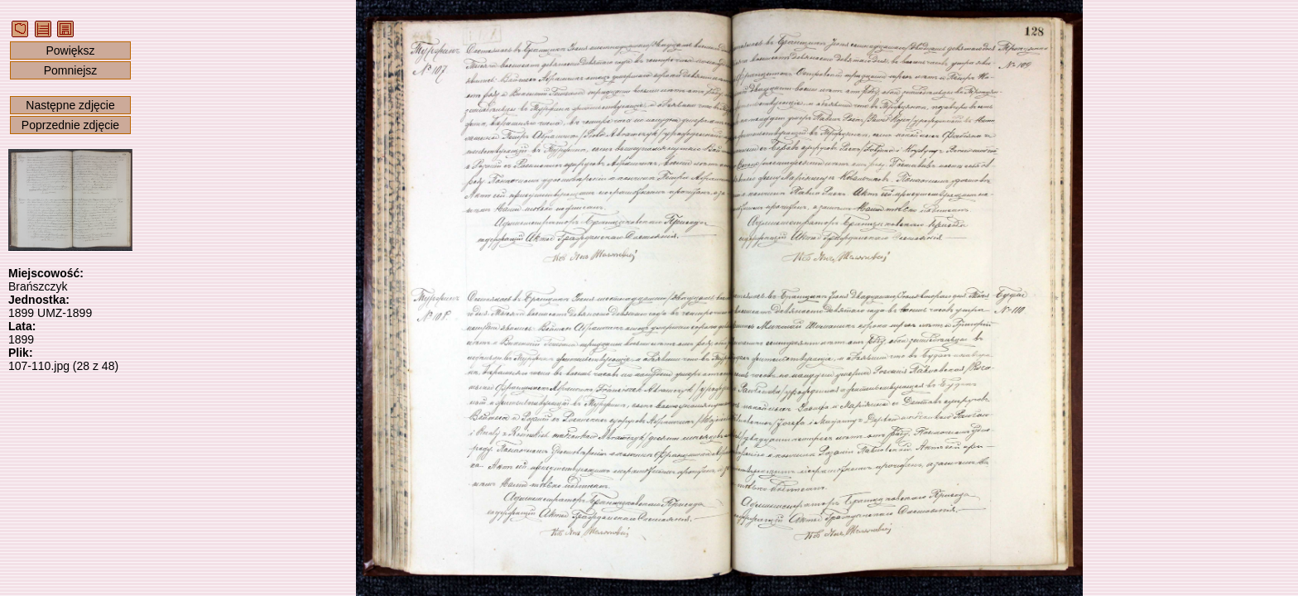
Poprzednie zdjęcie (70, 125)
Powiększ (70, 50)
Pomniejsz (71, 70)
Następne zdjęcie (70, 105)
